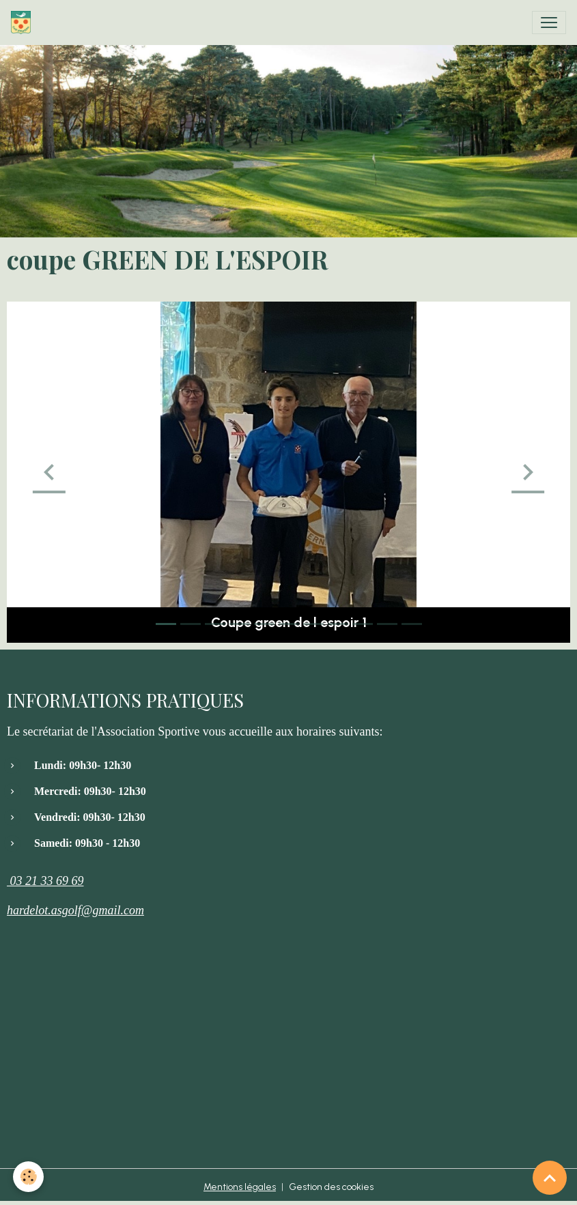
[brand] (23, 22)
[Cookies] (29, 1176)
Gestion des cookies (331, 1187)
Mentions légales (239, 1187)
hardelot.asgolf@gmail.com (75, 910)
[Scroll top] (550, 1178)
